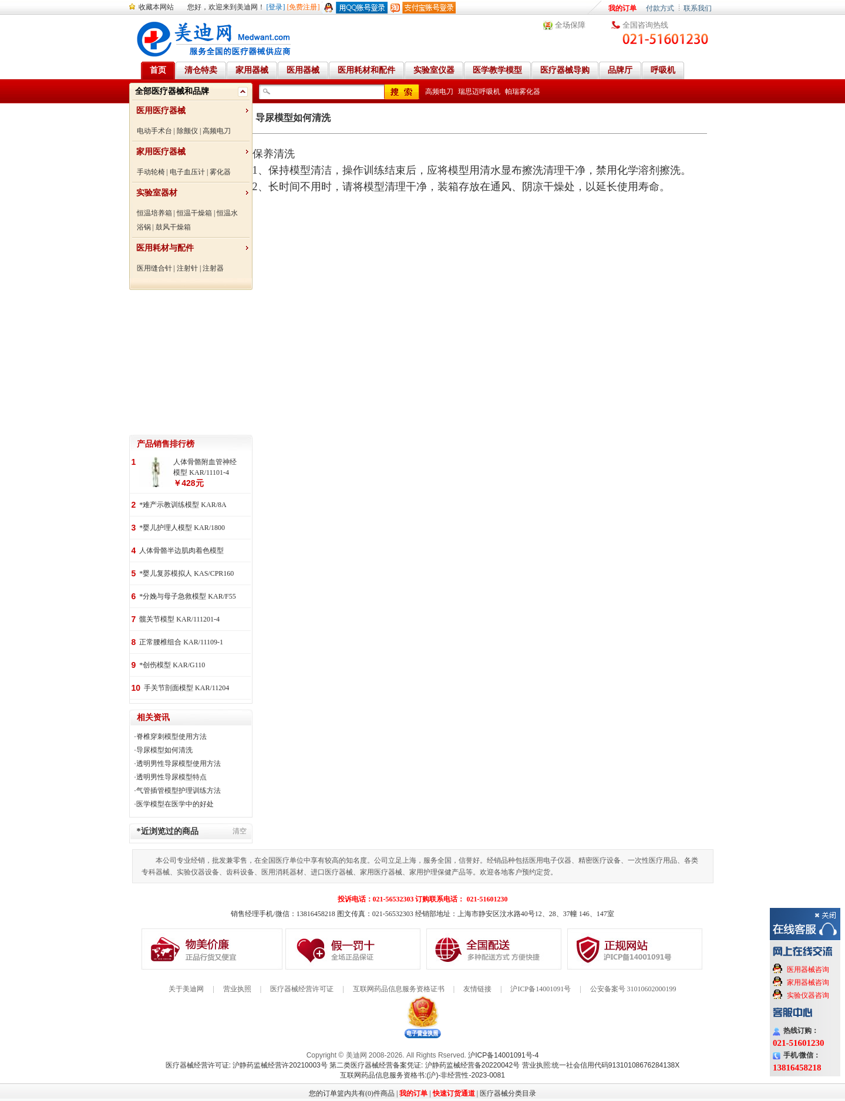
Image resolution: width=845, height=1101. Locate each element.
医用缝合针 (154, 268)
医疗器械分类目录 (508, 1093)
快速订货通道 (454, 1093)
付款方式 (660, 8)
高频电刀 (217, 131)
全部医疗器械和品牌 (172, 91)
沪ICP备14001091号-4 (503, 1055)
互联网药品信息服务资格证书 (399, 989)
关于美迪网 (186, 989)
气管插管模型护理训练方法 (178, 790)
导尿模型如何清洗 (164, 750)
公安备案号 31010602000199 (633, 989)
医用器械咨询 (808, 969)
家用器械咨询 (808, 982)
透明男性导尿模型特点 (171, 777)
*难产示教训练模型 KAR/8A (182, 505)
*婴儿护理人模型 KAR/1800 (182, 528)
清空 (240, 831)
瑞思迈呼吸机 (479, 91)
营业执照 (237, 989)
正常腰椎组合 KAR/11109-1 (181, 642)
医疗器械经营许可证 (302, 989)
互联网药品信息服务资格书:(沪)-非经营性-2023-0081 (422, 1075)
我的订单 (622, 8)
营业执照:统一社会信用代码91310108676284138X (601, 1065)
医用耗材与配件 (165, 248)
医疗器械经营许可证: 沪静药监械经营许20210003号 (247, 1065)
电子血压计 (187, 172)
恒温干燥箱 (194, 213)
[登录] (276, 7)
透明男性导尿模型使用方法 (178, 763)
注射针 (187, 268)
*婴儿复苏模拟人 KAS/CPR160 (186, 573)
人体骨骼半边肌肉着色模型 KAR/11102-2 (181, 551)
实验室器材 (156, 192)
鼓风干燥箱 (173, 227)
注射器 (213, 268)
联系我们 (698, 8)
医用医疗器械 (161, 110)
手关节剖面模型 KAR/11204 (186, 688)
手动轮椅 (151, 172)
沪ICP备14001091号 (540, 989)
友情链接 (477, 989)
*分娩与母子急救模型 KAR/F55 (187, 596)
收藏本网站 (156, 7)
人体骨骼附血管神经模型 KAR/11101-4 (205, 467)
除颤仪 (187, 131)
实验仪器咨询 (808, 995)
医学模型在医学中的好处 (175, 804)
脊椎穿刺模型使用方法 (171, 736)
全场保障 (570, 25)
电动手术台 (154, 131)
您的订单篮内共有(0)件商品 (352, 1093)
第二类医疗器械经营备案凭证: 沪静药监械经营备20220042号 (424, 1065)
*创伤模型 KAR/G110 (172, 665)
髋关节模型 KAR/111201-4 (179, 619)
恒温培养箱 (154, 213)
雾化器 (220, 172)
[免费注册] (303, 7)
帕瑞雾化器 (522, 91)
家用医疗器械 (161, 151)
